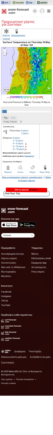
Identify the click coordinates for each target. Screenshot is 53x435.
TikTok (4, 340)
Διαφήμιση (19, 390)
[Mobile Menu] (48, 11)
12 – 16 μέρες (19, 188)
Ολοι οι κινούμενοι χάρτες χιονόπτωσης (22, 216)
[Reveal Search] (34, 11)
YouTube (5, 344)
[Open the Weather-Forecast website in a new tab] (42, 3)
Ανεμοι (20, 211)
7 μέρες (25, 172)
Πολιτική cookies (8, 422)
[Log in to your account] (42, 11)
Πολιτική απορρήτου (25, 418)
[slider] (4, 150)
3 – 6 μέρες (18, 180)
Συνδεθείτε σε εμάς (40, 396)
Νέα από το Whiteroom (13, 306)
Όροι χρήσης (7, 418)
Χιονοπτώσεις (8, 302)
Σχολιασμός (7, 401)
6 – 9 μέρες (18, 182)
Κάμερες (8, 211)
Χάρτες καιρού (9, 297)
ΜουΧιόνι (6, 315)
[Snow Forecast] (15, 11)
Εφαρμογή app (39, 302)
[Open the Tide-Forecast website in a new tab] (31, 3)
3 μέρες (25, 170)
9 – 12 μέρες (18, 185)
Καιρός (33, 211)
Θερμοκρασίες (18, 74)
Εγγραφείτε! (29, 195)
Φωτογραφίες (8, 311)
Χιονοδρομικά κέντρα (12, 293)
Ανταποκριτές (38, 306)
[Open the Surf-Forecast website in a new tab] (6, 3)
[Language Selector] (18, 274)
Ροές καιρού (37, 311)
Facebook (6, 331)
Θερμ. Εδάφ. (45, 211)
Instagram (6, 335)
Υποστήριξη (35, 390)
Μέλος (34, 293)
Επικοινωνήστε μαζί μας (14, 396)
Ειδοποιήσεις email (41, 297)
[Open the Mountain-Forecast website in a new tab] (18, 3)
